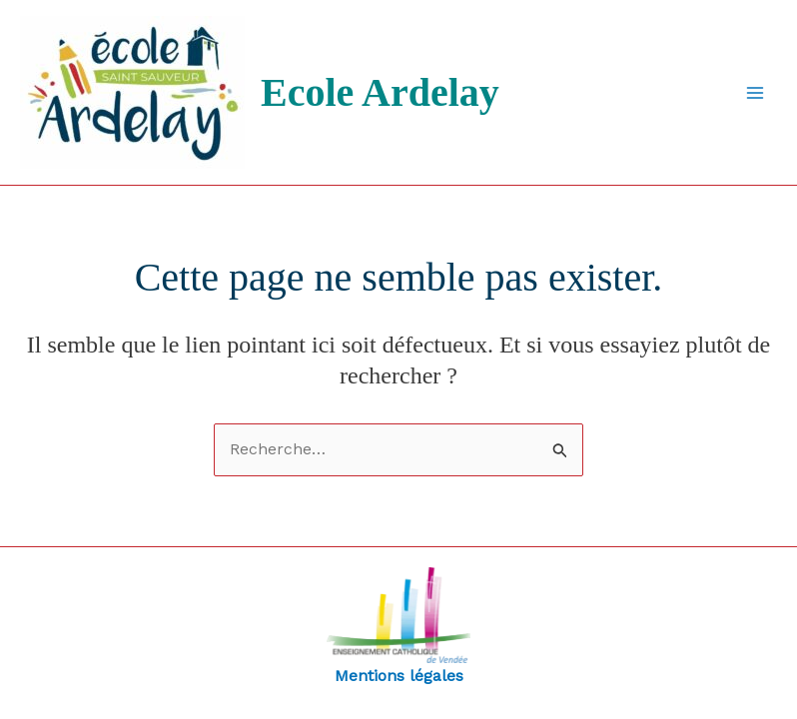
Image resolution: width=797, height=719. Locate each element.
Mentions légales (398, 626)
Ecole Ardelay (380, 92)
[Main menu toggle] (755, 93)
